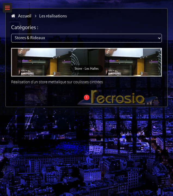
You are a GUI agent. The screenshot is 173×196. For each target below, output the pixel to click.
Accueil (21, 16)
